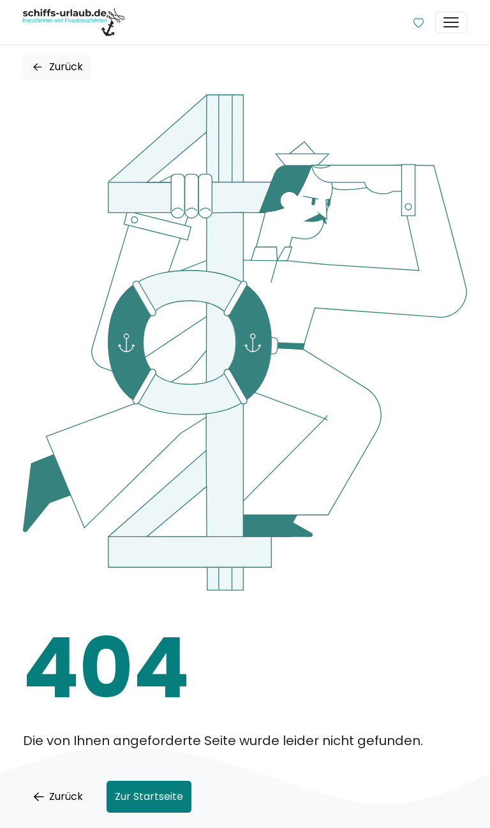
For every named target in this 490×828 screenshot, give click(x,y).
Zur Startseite (149, 796)
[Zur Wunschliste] (418, 22)
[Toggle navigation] (451, 22)
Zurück (57, 66)
